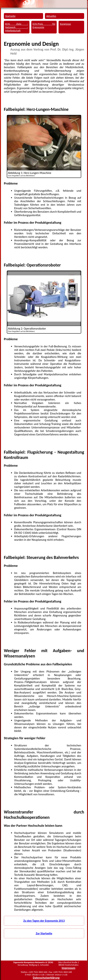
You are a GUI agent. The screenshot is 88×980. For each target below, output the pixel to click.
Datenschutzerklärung (46, 977)
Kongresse (65, 24)
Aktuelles (51, 16)
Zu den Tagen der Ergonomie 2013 (44, 920)
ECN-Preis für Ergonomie (44, 25)
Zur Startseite (44, 933)
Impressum (68, 968)
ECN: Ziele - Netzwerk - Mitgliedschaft (16, 27)
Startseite (10, 16)
